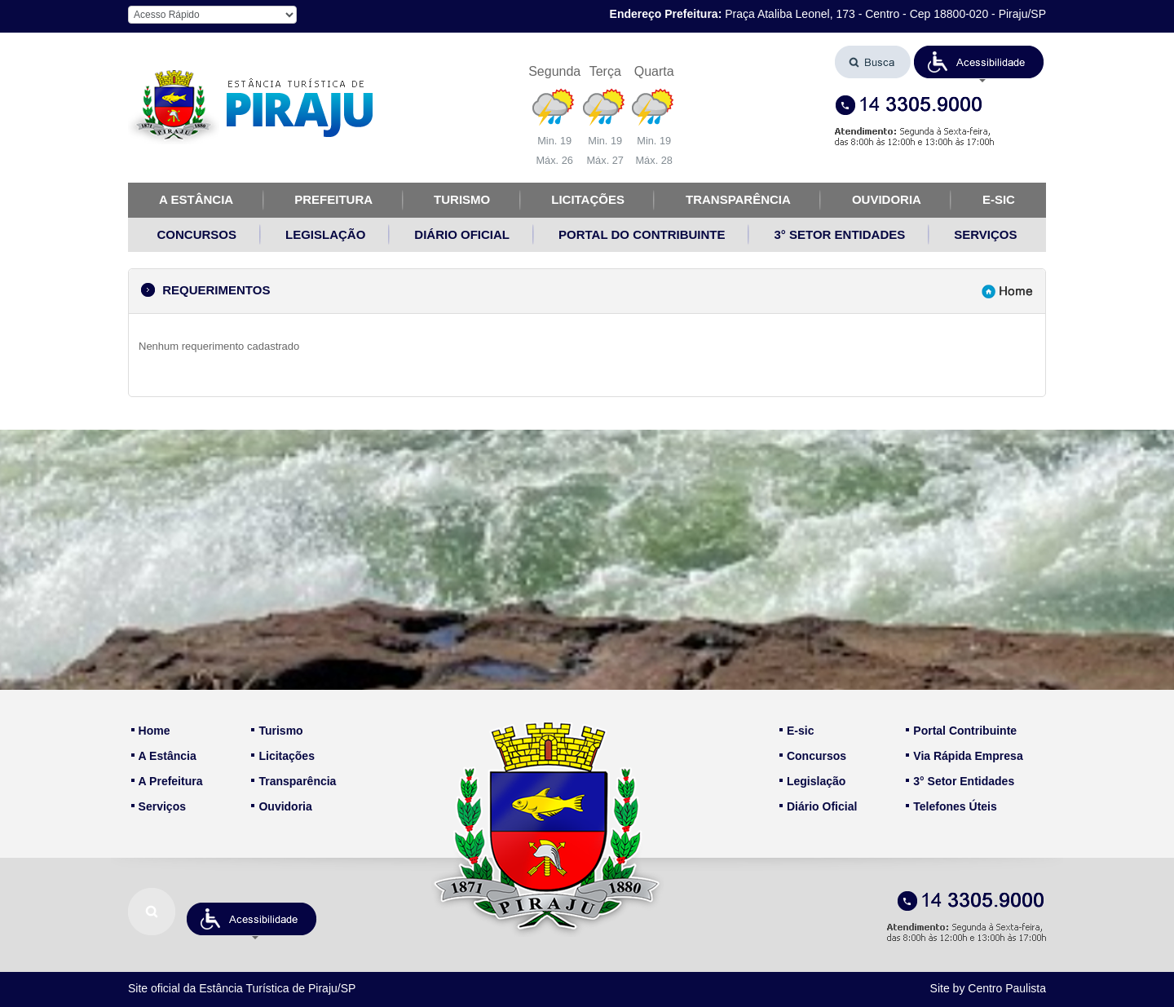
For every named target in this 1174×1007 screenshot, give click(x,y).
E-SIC (998, 199)
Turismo (276, 730)
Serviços (158, 806)
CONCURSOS (197, 234)
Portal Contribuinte (961, 730)
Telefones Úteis (951, 806)
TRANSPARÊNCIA (738, 199)
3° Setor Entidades (960, 781)
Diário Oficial (818, 806)
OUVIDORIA (886, 199)
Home (150, 730)
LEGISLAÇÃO (325, 234)
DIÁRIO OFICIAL (462, 234)
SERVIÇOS (985, 234)
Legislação (812, 781)
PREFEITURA (333, 199)
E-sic (796, 730)
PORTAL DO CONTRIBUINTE (641, 234)
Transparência (293, 781)
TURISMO (462, 199)
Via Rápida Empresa (964, 755)
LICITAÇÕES (588, 199)
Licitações (282, 755)
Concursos (812, 755)
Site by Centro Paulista (988, 988)
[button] (979, 62)
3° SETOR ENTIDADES (839, 234)
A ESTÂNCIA (196, 199)
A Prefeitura (167, 781)
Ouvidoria (281, 806)
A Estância (163, 755)
